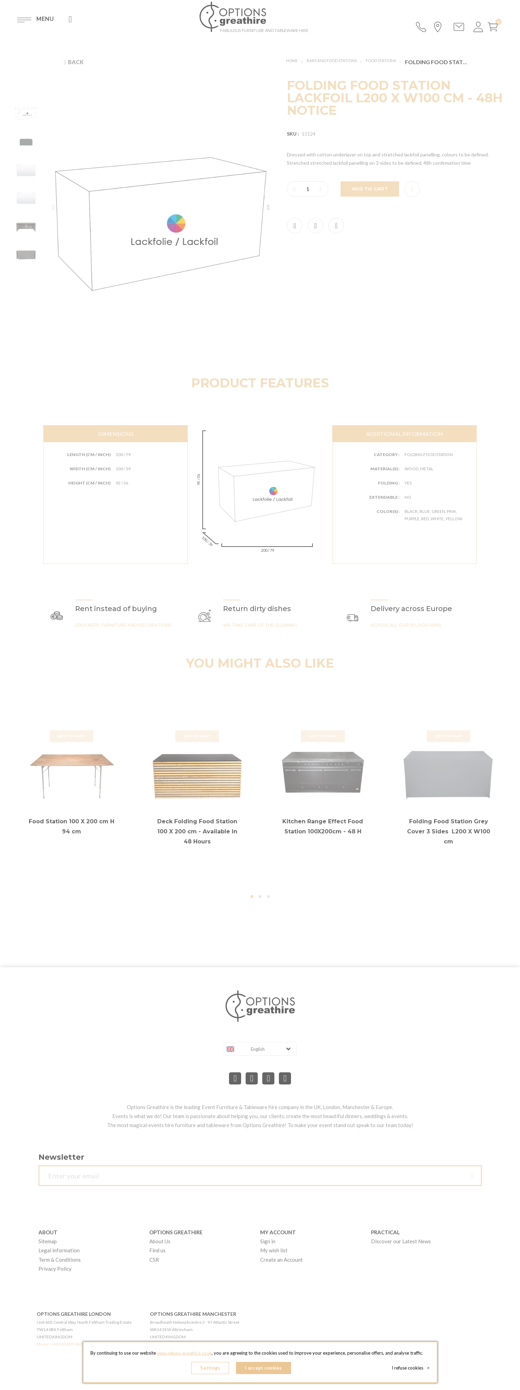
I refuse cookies (413, 1369)
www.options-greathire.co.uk (184, 1355)
